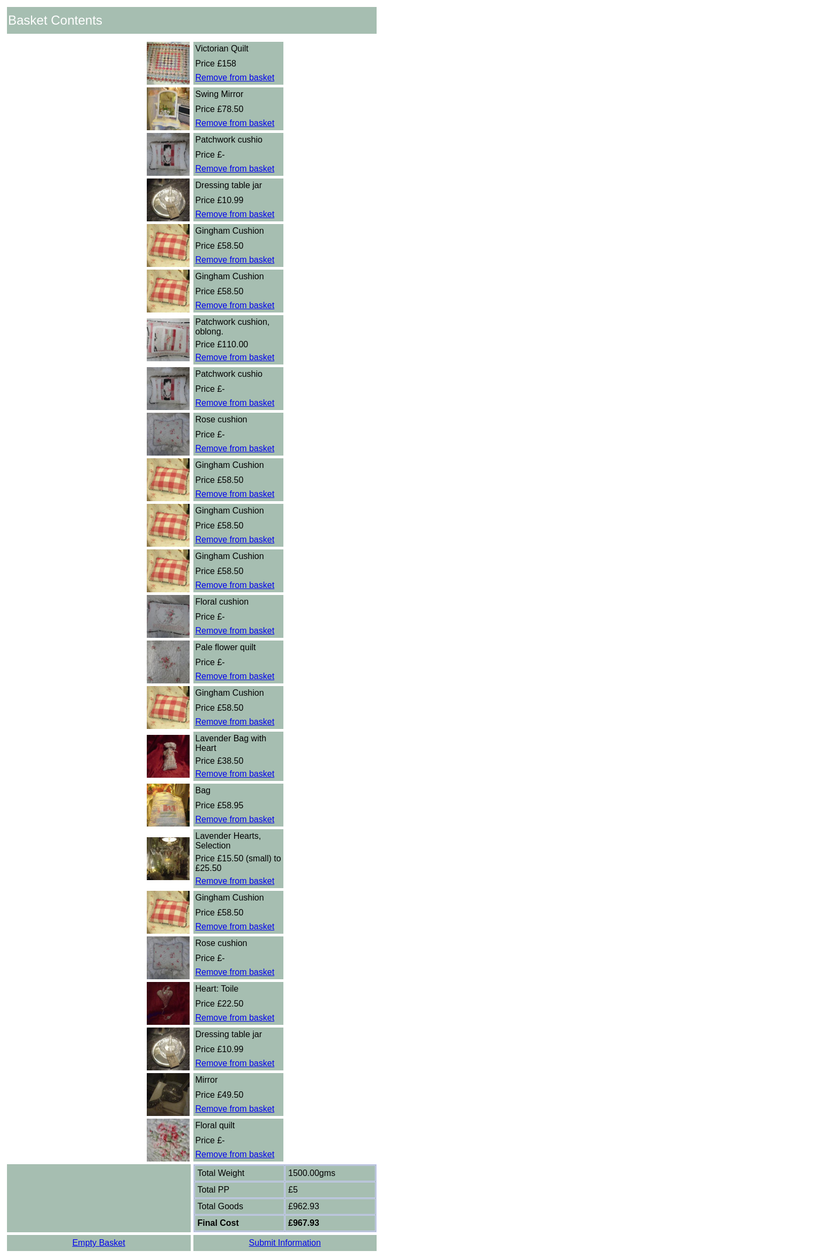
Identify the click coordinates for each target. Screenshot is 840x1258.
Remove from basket (235, 77)
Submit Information (285, 1242)
